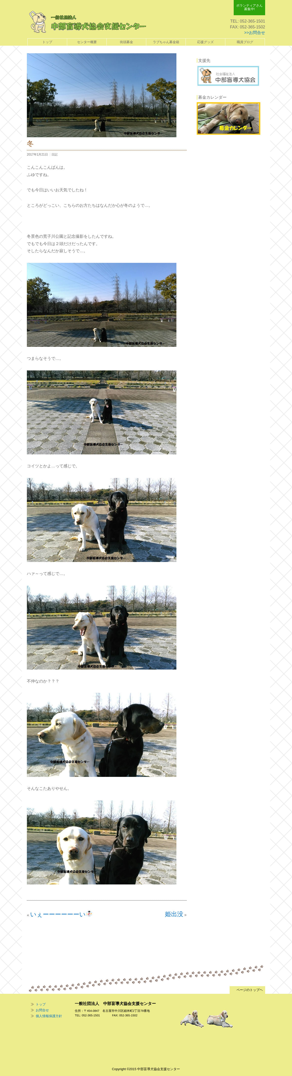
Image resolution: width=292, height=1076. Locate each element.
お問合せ (42, 1010)
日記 (54, 154)
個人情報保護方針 (49, 1016)
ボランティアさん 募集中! (249, 7)
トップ (47, 42)
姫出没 (174, 914)
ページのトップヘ (247, 990)
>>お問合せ (254, 32)
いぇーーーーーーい (61, 914)
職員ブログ (245, 42)
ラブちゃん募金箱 (166, 42)
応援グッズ (205, 42)
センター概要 (87, 42)
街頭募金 (126, 42)
